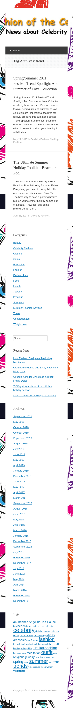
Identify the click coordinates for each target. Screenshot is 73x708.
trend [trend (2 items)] (56, 661)
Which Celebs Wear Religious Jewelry (34, 395)
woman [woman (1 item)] (49, 667)
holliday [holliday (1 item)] (24, 648)
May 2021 (18, 421)
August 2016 (20, 508)
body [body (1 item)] (42, 626)
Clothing (54, 139)
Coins (16, 259)
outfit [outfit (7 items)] (47, 652)
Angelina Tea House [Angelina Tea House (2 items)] (42, 621)
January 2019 (21, 470)
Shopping (18, 302)
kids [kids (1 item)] (30, 648)
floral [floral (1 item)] (22, 644)
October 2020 (21, 427)
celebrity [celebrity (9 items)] (23, 630)
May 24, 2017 (20, 139)
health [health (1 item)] (56, 644)
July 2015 (18, 552)
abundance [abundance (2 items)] (20, 621)
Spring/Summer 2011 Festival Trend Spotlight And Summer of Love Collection (35, 83)
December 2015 (22, 541)
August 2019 (20, 443)
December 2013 (22, 600)
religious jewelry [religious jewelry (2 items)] (24, 657)
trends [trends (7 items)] (20, 666)
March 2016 (20, 530)
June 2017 (19, 481)
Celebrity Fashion (40, 139)
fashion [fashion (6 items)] (47, 639)
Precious (18, 297)
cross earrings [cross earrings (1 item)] (40, 635)
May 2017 (18, 487)
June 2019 (19, 454)
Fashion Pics (20, 275)
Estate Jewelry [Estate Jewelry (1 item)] (31, 640)
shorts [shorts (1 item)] (42, 657)
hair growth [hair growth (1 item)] (43, 644)
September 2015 (22, 546)
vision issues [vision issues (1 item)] (34, 667)
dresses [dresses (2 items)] (18, 640)
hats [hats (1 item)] (51, 644)
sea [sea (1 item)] (37, 657)
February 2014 (21, 595)
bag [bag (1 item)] (15, 626)
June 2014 (19, 573)
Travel (16, 313)
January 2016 (21, 535)
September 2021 (22, 416)
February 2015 (21, 557)
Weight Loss (20, 324)
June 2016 (19, 514)
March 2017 (20, 497)
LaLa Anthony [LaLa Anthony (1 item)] (19, 653)
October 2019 (21, 432)
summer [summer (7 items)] (38, 661)
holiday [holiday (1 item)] (16, 648)
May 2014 (18, 579)
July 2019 (18, 449)
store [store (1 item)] (26, 662)
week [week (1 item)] (43, 667)
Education (19, 264)
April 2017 (19, 492)
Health (17, 286)
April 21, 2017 (20, 215)
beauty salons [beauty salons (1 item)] (32, 626)
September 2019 (22, 438)
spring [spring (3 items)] (18, 662)
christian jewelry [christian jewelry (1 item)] (42, 631)
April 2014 (19, 584)
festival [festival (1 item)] (16, 644)
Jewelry (17, 291)
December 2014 (22, 562)
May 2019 (18, 459)
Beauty (17, 242)
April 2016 (19, 524)
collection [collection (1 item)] (55, 631)
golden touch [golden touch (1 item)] (32, 644)
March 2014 (20, 590)
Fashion (17, 142)
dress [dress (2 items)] (51, 635)
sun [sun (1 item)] (50, 662)
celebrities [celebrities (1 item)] (49, 626)
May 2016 (18, 519)
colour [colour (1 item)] (16, 635)
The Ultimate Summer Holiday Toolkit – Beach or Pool (34, 167)
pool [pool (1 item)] (55, 653)
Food (16, 280)
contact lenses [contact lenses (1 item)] (26, 635)
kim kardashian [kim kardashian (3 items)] (45, 648)
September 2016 (22, 503)
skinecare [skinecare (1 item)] (50, 657)
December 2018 (22, 476)
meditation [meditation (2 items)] (33, 653)
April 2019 (19, 465)
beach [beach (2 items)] (22, 626)
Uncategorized (21, 318)
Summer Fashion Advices (27, 307)
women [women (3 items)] (19, 671)
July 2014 (18, 568)
